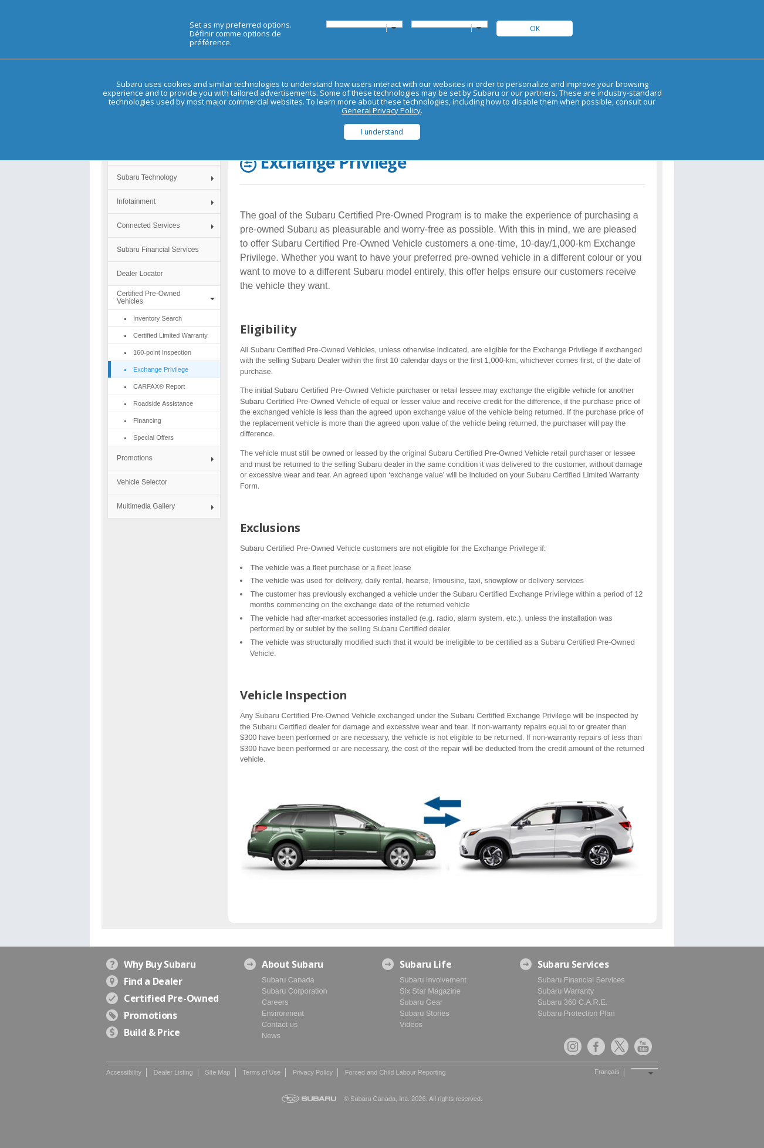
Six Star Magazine (430, 991)
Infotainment (136, 201)
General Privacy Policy (381, 110)
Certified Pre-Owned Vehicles (149, 297)
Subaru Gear (421, 1002)
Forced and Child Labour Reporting (395, 1072)
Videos (411, 1024)
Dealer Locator (140, 274)
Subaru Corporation (294, 991)
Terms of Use (261, 1072)
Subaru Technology (147, 177)
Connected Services (148, 225)
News (271, 1035)
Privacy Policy (313, 1072)
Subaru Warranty (565, 991)
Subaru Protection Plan (576, 1013)
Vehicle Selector (142, 482)
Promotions (135, 458)
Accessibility (123, 1072)
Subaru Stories (424, 1013)
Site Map (217, 1072)
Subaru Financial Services (157, 249)
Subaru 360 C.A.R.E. (572, 1002)
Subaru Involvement (433, 979)
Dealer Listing (172, 1072)
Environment (283, 1013)
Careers (275, 1002)
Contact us (280, 1024)
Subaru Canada (288, 979)
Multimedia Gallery (146, 506)
